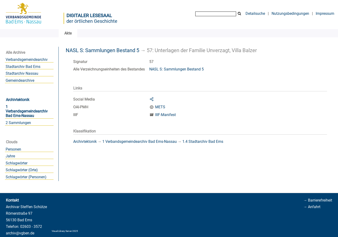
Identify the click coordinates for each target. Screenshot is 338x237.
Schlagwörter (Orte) (22, 170)
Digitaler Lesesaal (89, 15)
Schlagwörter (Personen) (26, 177)
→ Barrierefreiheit (317, 200)
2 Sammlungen (18, 122)
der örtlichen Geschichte (91, 21)
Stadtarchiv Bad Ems (23, 66)
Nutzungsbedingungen (290, 13)
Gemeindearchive (20, 80)
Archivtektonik (17, 99)
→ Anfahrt (311, 207)
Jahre (10, 156)
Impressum (325, 13)
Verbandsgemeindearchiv (27, 59)
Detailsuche (255, 13)
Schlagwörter (16, 163)
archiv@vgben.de (20, 233)
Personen (13, 149)
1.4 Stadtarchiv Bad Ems (202, 141)
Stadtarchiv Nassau (22, 73)
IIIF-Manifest (165, 115)
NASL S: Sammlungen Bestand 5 (102, 50)
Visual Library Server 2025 (65, 231)
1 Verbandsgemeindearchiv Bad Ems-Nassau (27, 111)
